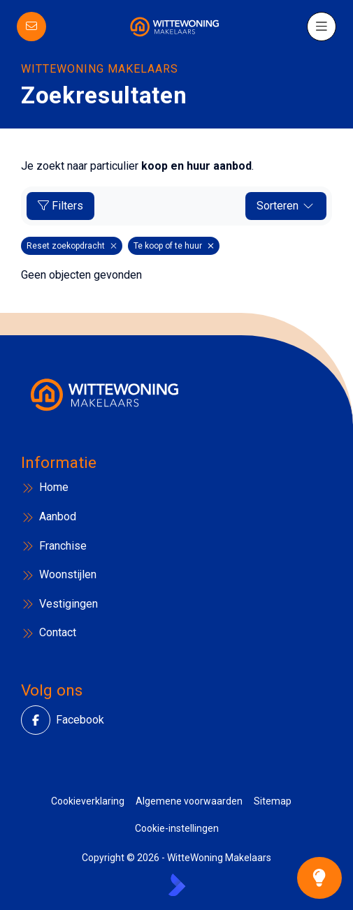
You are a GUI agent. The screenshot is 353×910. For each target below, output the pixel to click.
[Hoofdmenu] (321, 26)
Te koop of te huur (174, 246)
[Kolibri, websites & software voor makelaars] (177, 885)
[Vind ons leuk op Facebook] (40, 720)
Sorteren (286, 205)
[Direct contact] (32, 26)
